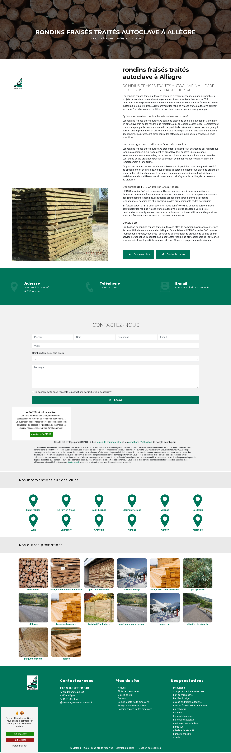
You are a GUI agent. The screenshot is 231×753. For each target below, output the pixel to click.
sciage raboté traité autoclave (188, 692)
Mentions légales (125, 748)
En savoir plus (140, 254)
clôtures (177, 713)
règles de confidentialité (109, 430)
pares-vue (178, 727)
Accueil (41, 110)
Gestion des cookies (149, 748)
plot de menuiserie (183, 695)
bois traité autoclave (183, 720)
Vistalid (77, 748)
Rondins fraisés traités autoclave (164, 110)
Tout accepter (19, 734)
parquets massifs (182, 734)
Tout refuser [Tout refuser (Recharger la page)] (19, 740)
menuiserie (179, 688)
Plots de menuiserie (60, 110)
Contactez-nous (179, 254)
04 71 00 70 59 (108, 287)
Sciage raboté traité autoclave (92, 110)
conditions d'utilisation (140, 430)
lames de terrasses (183, 717)
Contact (209, 110)
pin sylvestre (179, 710)
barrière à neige (181, 699)
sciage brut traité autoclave (187, 702)
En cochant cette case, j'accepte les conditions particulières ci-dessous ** (73, 379)
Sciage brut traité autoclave (127, 110)
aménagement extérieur (185, 724)
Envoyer (119, 387)
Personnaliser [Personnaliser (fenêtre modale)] (19, 745)
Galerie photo (193, 110)
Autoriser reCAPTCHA (41, 422)
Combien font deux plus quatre (48, 340)
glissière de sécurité (183, 731)
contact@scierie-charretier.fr (192, 287)
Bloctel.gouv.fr (73, 450)
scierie (176, 738)
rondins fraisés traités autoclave (190, 706)
